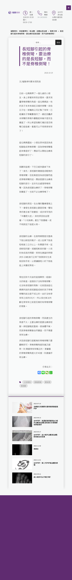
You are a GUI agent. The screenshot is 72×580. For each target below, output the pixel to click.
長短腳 (23, 385)
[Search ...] (45, 42)
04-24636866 (42, 17)
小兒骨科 (27, 382)
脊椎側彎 (37, 382)
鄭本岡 (47, 382)
